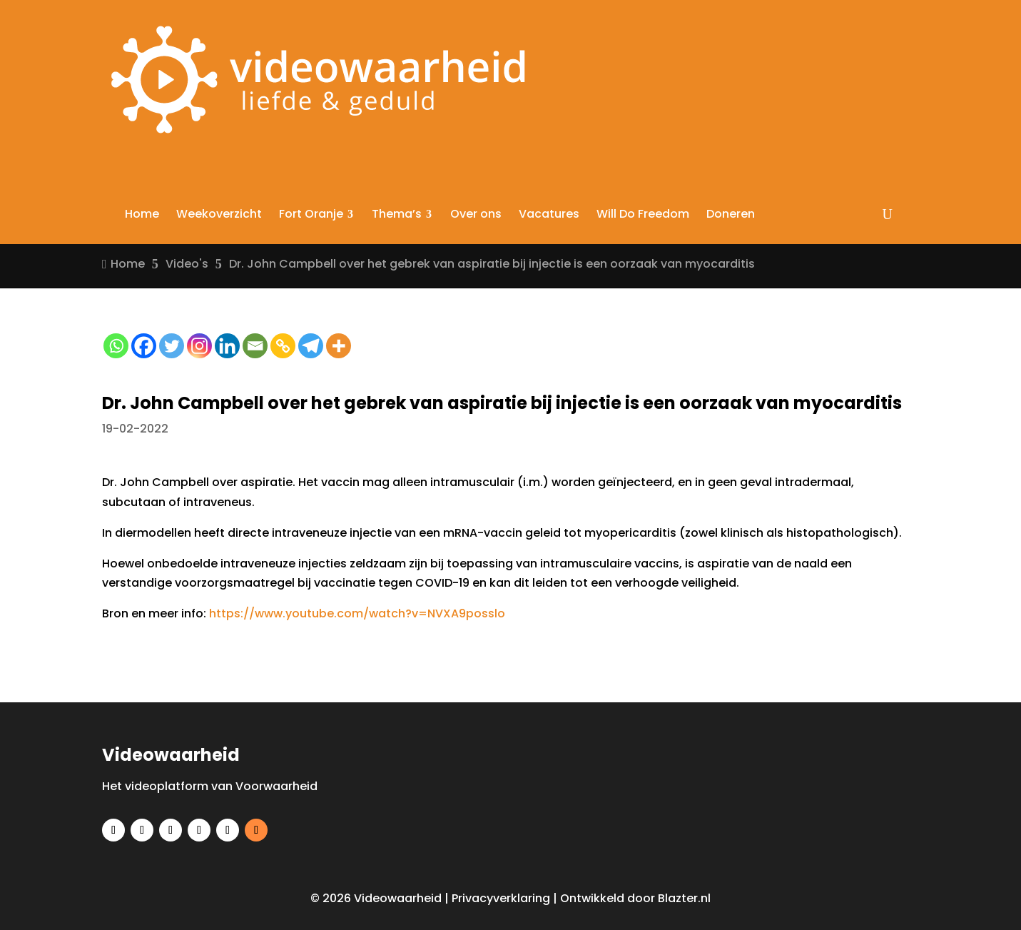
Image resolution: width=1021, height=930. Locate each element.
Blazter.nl (684, 898)
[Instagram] (199, 345)
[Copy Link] (282, 345)
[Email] (255, 345)
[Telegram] (310, 345)
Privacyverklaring (501, 898)
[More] (338, 345)
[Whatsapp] (115, 345)
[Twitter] (171, 345)
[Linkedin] (227, 345)
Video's (187, 264)
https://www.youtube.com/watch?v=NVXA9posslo (357, 613)
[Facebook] (143, 345)
